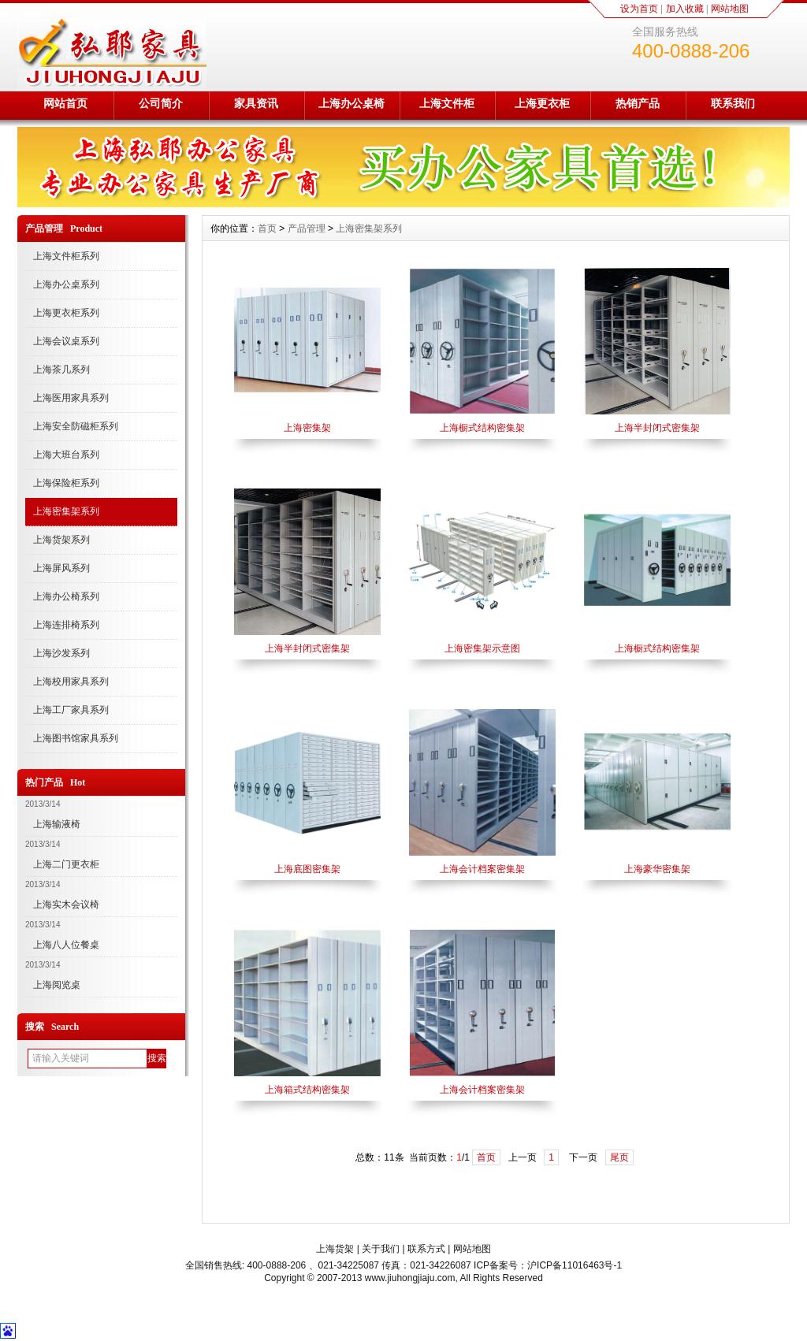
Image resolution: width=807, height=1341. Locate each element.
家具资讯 (256, 103)
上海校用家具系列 (71, 681)
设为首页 (639, 8)
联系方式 (426, 1248)
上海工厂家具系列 (71, 709)
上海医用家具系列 (71, 397)
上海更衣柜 (542, 103)
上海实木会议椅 (66, 904)
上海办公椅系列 (66, 596)
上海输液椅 (56, 824)
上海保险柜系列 (66, 482)
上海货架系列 (61, 539)
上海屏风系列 (61, 568)
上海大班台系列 (66, 454)
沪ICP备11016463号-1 (574, 1265)
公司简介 (161, 103)
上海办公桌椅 (351, 103)
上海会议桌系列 (66, 341)
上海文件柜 (446, 103)
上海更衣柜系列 (66, 312)
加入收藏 (685, 8)
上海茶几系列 (61, 369)
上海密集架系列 (66, 511)
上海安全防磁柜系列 (75, 426)
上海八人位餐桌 (66, 944)
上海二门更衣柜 (66, 864)
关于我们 (381, 1248)
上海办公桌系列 (66, 284)
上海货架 (335, 1248)
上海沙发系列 (61, 653)
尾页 (619, 1157)
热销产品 (637, 103)
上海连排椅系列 (66, 624)
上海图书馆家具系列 (75, 738)
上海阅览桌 (56, 984)
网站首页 (65, 103)
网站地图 (730, 8)
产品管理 (306, 228)
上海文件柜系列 (66, 256)
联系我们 (733, 103)
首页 (267, 228)
